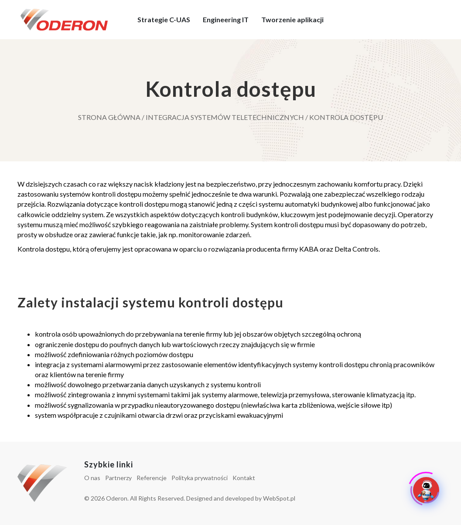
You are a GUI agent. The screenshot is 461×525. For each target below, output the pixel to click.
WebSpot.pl (279, 498)
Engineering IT (226, 19)
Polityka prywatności (199, 477)
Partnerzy (118, 477)
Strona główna (109, 117)
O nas (92, 477)
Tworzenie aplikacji (292, 19)
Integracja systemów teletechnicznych (225, 117)
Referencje (152, 477)
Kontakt (243, 477)
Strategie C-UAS (163, 19)
